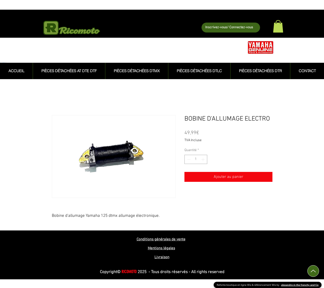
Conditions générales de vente (161, 239)
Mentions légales (161, 248)
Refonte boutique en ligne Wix (234, 285)
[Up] (313, 271)
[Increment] (203, 159)
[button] (278, 26)
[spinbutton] (195, 159)
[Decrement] (188, 159)
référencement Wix (265, 285)
